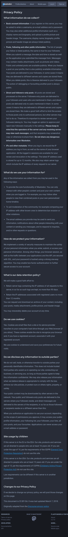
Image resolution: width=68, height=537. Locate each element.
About (32, 4)
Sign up (61, 4)
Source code (55, 526)
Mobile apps (42, 4)
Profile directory (20, 4)
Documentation (6, 526)
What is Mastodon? (34, 514)
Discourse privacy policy (38, 506)
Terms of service (6, 517)
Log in (52, 4)
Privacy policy (5, 520)
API (2, 528)
